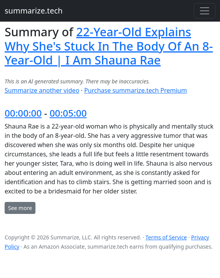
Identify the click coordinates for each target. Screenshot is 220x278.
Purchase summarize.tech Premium (135, 90)
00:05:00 (68, 113)
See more (20, 208)
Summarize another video (42, 90)
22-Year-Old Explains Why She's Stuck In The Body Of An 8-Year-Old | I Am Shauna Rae (109, 46)
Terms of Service (166, 237)
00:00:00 (23, 113)
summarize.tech (33, 10)
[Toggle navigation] (204, 11)
